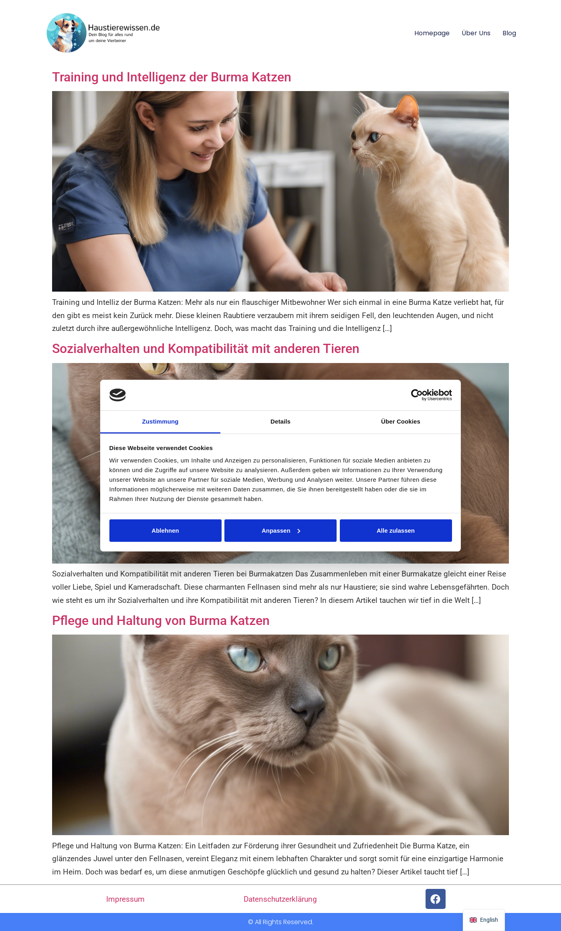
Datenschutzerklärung (280, 899)
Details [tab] (280, 421)
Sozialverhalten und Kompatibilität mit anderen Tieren (205, 348)
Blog (509, 33)
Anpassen (281, 530)
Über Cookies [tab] (400, 421)
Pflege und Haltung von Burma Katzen (161, 620)
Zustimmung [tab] (160, 421)
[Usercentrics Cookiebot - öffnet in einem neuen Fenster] (417, 395)
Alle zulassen (396, 530)
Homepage (432, 33)
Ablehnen (165, 530)
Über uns (476, 33)
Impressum (125, 899)
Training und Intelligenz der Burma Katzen (171, 77)
